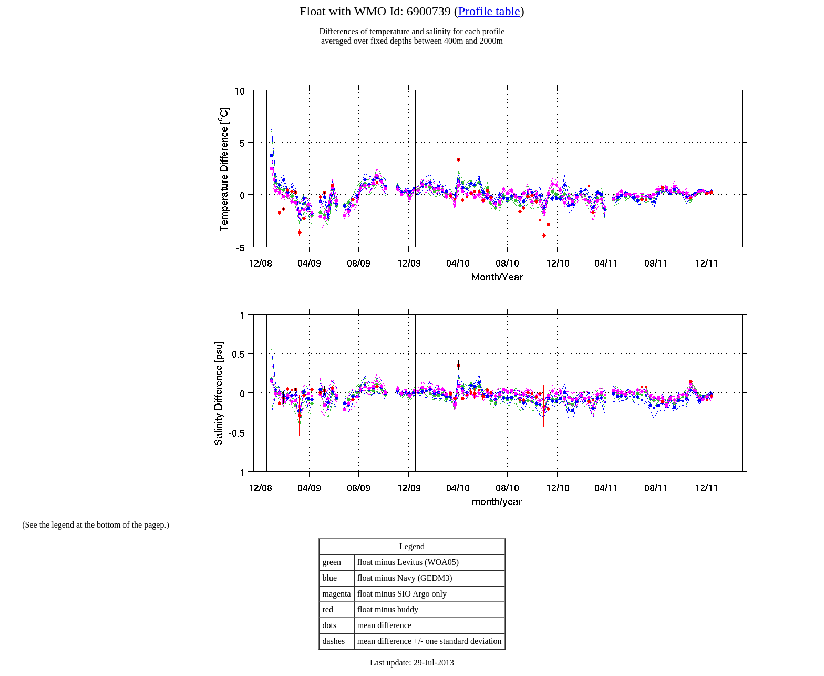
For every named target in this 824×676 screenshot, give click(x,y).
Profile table (489, 11)
